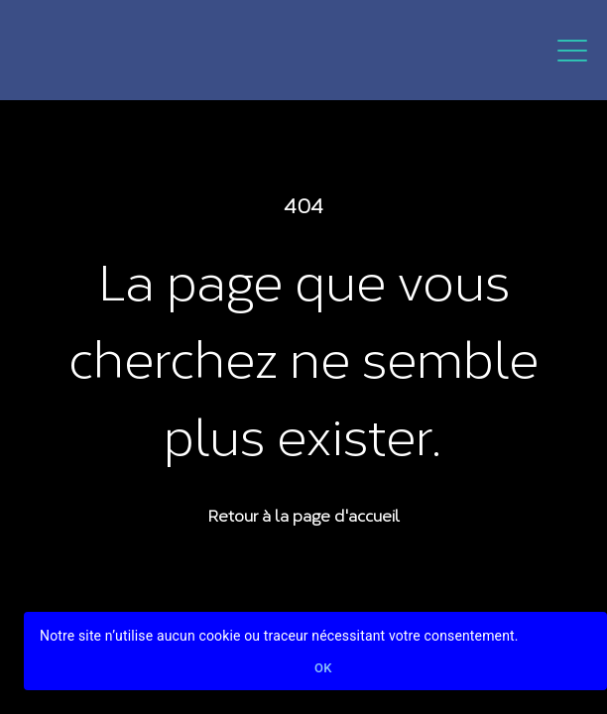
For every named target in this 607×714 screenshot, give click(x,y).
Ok (323, 669)
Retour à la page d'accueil (303, 514)
